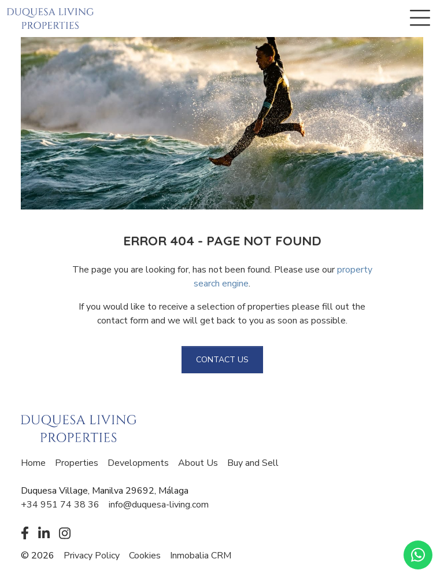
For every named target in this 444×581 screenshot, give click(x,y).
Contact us (222, 359)
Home (33, 463)
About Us (198, 463)
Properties (76, 463)
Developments (138, 463)
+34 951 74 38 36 (60, 504)
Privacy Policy (92, 555)
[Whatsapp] (418, 554)
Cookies (145, 555)
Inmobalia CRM (200, 555)
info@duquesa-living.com (159, 504)
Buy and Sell (253, 463)
